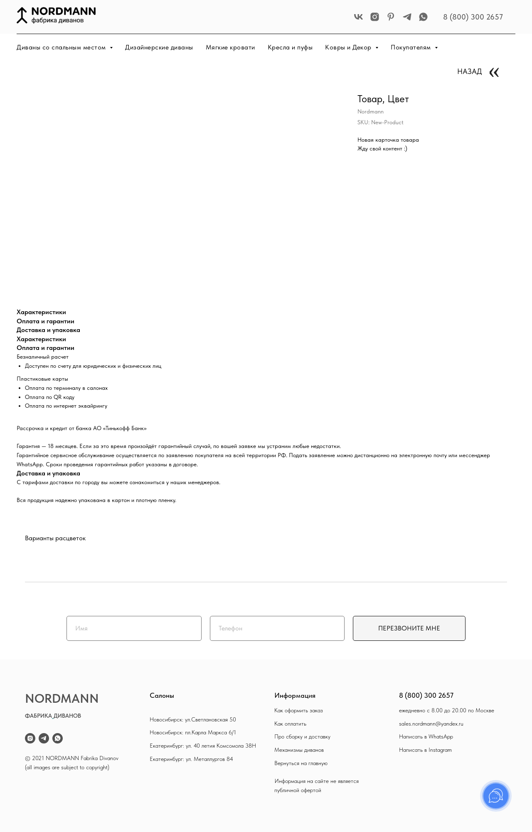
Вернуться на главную (301, 763)
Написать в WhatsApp (426, 736)
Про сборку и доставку (302, 736)
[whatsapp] (423, 17)
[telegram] (407, 17)
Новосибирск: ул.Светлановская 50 (193, 719)
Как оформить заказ (298, 710)
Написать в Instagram (425, 749)
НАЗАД (469, 71)
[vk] (358, 17)
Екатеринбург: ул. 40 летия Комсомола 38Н (203, 745)
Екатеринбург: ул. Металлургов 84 (191, 759)
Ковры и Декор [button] (349, 47)
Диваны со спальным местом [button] (62, 47)
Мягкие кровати (230, 47)
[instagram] (374, 17)
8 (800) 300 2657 (473, 16)
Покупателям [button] (412, 47)
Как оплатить (290, 723)
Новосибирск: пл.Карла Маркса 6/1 (193, 732)
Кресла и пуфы (290, 47)
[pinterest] (391, 17)
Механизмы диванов (299, 749)
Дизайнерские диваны (159, 47)
